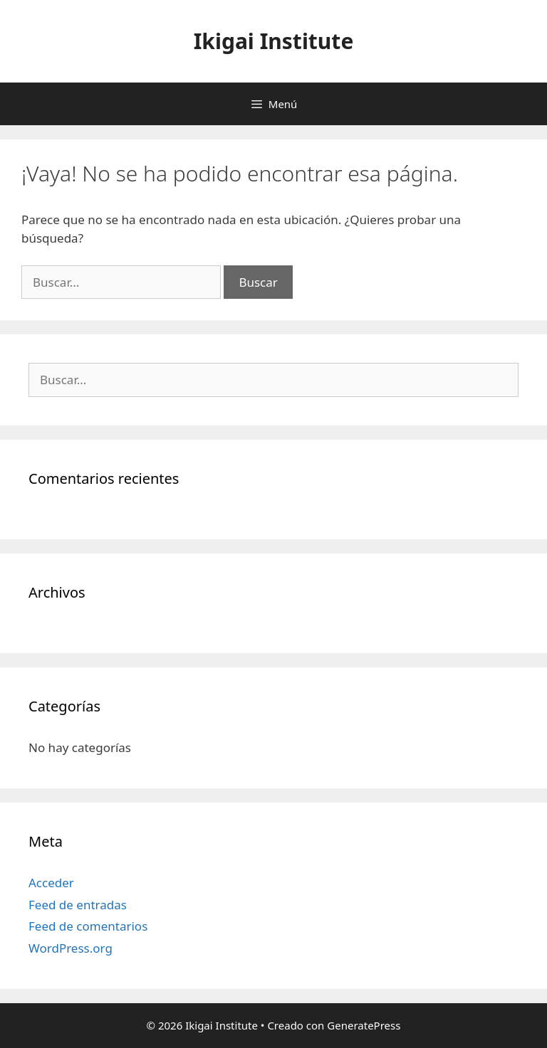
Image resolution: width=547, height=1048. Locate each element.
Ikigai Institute (274, 40)
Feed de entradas (77, 904)
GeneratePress (363, 1025)
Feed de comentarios (87, 926)
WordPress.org (70, 948)
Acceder (51, 882)
